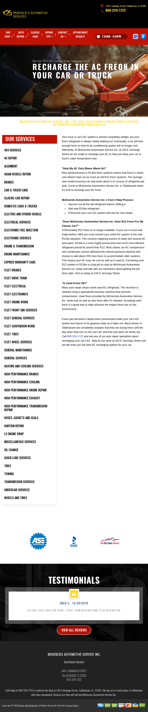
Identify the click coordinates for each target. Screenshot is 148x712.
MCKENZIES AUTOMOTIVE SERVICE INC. (45, 124)
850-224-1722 (116, 10)
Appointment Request (80, 34)
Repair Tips (49, 34)
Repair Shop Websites (28, 707)
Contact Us (62, 34)
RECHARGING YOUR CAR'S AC (87, 127)
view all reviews (74, 632)
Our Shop (7, 34)
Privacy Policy (72, 707)
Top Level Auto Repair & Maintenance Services (104, 124)
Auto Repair (20, 34)
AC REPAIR (60, 127)
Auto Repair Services (74, 664)
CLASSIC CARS (35, 34)
